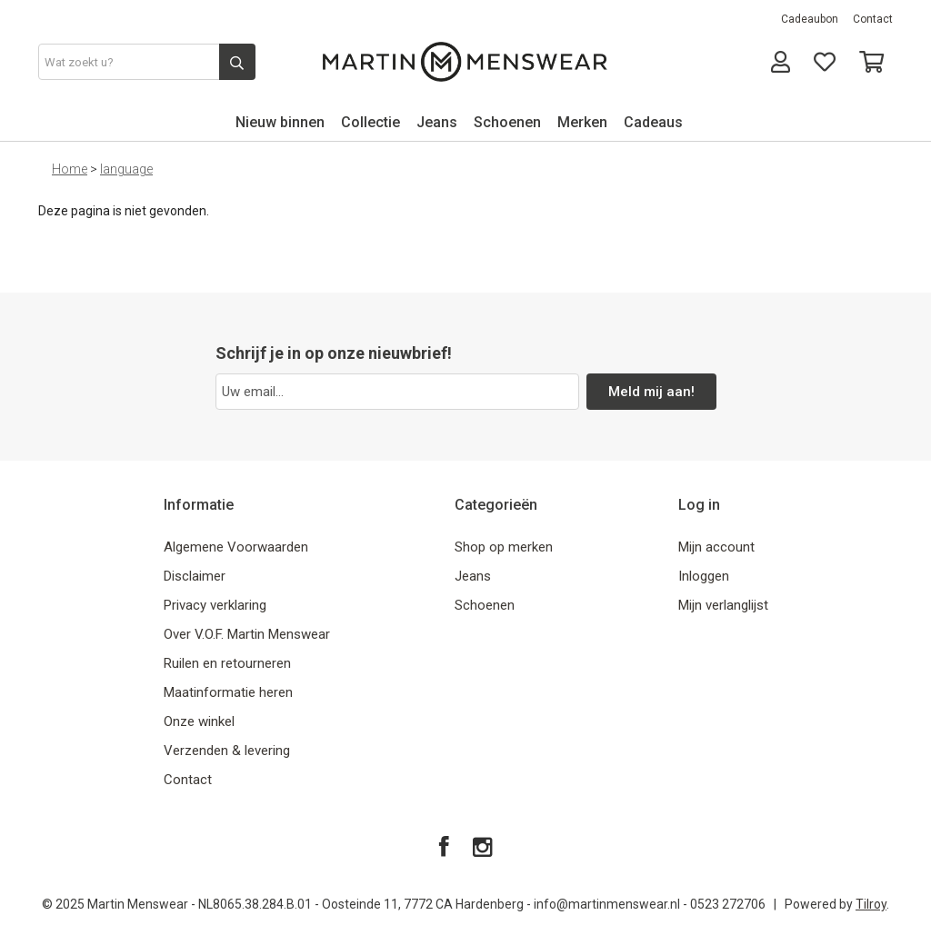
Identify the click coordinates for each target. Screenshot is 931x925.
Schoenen (507, 122)
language (126, 169)
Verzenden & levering (227, 750)
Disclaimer (194, 576)
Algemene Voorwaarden (236, 547)
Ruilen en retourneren (227, 663)
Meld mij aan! (651, 391)
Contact (873, 19)
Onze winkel (199, 721)
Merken (582, 122)
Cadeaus (653, 122)
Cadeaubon (809, 19)
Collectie (370, 122)
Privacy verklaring (215, 605)
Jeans (436, 122)
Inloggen (703, 576)
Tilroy (871, 904)
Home (69, 169)
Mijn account (716, 547)
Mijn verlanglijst (723, 605)
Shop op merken (504, 547)
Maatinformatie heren (228, 692)
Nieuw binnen (280, 122)
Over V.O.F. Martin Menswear (247, 634)
